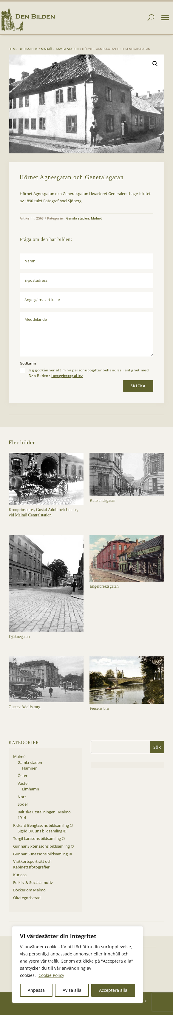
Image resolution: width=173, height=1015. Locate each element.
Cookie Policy (51, 975)
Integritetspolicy (67, 375)
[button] (155, 63)
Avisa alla (72, 990)
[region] (77, 964)
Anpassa (36, 990)
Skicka (138, 385)
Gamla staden (67, 49)
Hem (12, 49)
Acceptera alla (113, 990)
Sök (157, 747)
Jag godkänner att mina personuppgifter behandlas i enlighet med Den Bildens (89, 373)
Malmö (46, 49)
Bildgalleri (28, 49)
